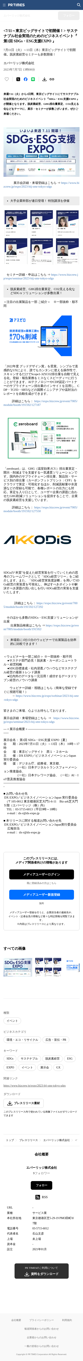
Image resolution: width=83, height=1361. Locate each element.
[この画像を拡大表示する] (17, 967)
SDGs (10, 1058)
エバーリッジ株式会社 (56, 1140)
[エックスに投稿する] (18, 79)
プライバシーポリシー (41, 1320)
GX (58, 1067)
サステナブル (29, 1058)
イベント (12, 1020)
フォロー (41, 1185)
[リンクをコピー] (52, 79)
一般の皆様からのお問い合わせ (41, 1346)
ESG (69, 1058)
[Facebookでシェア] (25, 79)
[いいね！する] (6, 79)
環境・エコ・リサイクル (22, 1039)
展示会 (44, 1067)
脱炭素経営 (52, 1058)
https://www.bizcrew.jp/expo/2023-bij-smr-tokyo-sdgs (34, 1085)
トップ (10, 1140)
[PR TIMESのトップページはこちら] (16, 5)
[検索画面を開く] (78, 4)
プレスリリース (28, 1140)
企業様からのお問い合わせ (41, 1337)
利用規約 (67, 1320)
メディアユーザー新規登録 (41, 894)
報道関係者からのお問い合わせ (41, 1328)
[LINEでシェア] (33, 79)
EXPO (10, 1067)
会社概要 (16, 1320)
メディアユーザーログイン (41, 874)
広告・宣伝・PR (55, 1039)
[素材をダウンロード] (44, 79)
